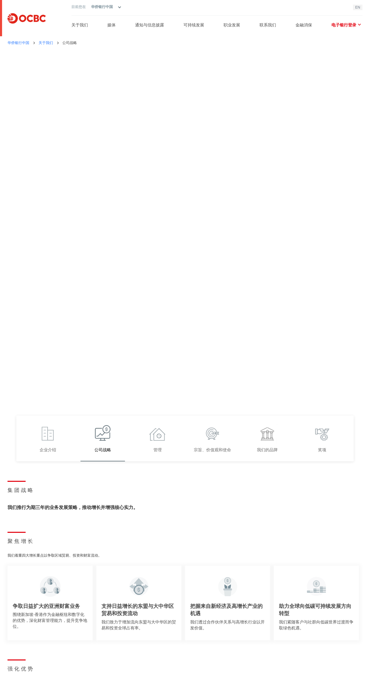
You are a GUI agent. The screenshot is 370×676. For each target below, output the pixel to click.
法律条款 (15, 669)
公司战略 (69, 43)
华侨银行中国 (18, 43)
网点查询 (308, 624)
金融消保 (303, 25)
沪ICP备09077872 (271, 669)
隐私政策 (39, 669)
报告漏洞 (308, 641)
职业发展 (232, 25)
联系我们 (268, 25)
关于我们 (79, 25)
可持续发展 (193, 25)
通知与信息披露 (149, 25)
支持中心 (308, 616)
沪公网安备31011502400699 (311, 669)
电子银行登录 (345, 25)
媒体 (111, 25)
